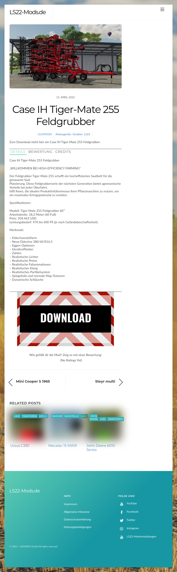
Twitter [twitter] (126, 519)
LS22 (87, 134)
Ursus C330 (19, 446)
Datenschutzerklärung (77, 519)
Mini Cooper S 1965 (33, 381)
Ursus (43, 416)
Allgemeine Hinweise (77, 511)
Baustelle (72, 416)
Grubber (78, 134)
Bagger (57, 416)
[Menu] (162, 9)
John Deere (94, 417)
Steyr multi (105, 381)
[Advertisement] (148, 80)
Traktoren (29, 416)
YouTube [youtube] (127, 503)
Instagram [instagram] (128, 528)
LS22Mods (45, 134)
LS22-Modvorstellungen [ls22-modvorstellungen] (137, 536)
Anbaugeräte (63, 134)
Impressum (70, 504)
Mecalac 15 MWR (62, 446)
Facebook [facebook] (128, 511)
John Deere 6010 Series (100, 448)
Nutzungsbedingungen (77, 526)
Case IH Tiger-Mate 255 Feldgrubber (65, 115)
